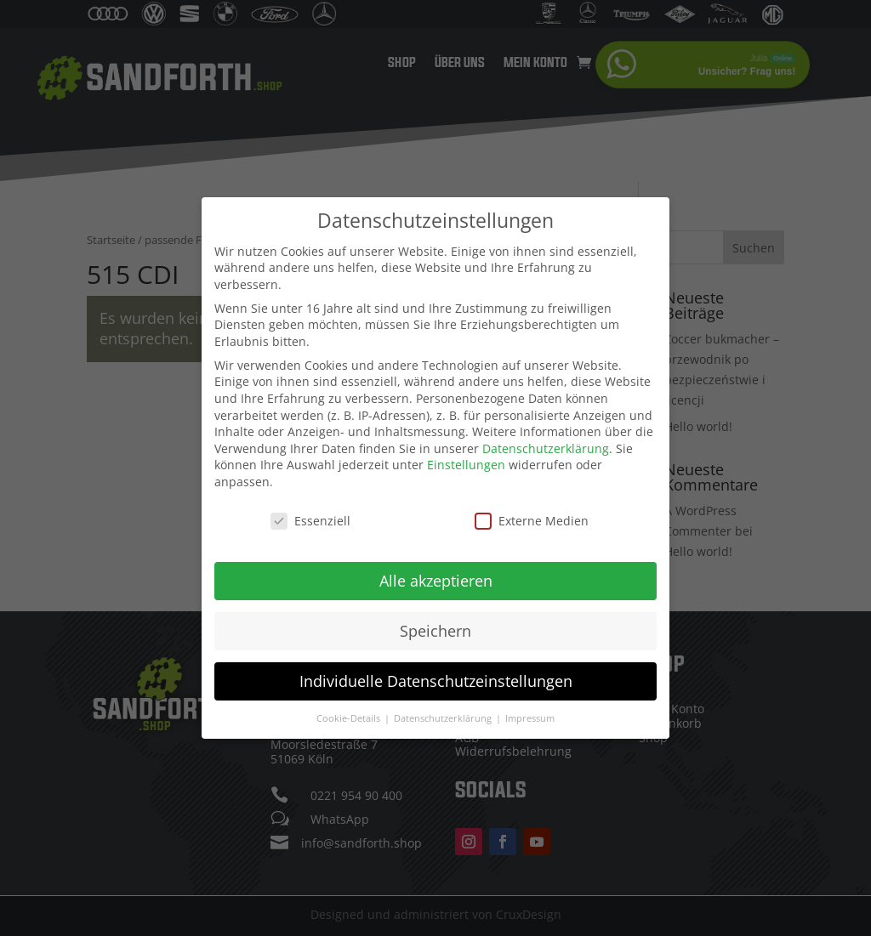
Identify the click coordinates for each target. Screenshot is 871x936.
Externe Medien (532, 515)
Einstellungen (466, 459)
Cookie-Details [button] (349, 712)
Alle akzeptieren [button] (435, 574)
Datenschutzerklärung (545, 442)
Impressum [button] (530, 712)
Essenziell (310, 515)
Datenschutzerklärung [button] (444, 712)
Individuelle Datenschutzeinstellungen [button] (435, 675)
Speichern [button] (435, 625)
